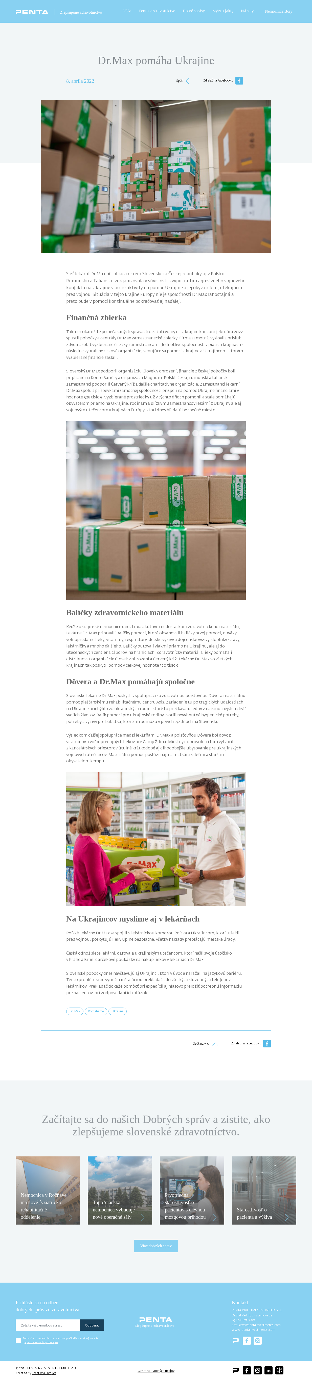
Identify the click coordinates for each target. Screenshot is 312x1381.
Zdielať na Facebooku (223, 81)
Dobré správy (194, 11)
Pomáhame (96, 1011)
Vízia (127, 11)
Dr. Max (75, 1011)
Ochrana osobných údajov (156, 1371)
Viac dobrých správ (156, 1246)
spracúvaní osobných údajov (41, 1342)
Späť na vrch (205, 1044)
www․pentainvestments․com (253, 1330)
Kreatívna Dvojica (44, 1373)
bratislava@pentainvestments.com (256, 1325)
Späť (183, 81)
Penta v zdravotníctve (157, 11)
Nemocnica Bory (279, 11)
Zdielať (251, 1043)
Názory (247, 11)
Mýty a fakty (222, 11)
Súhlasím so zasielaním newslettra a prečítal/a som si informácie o (60, 1340)
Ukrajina (117, 1011)
